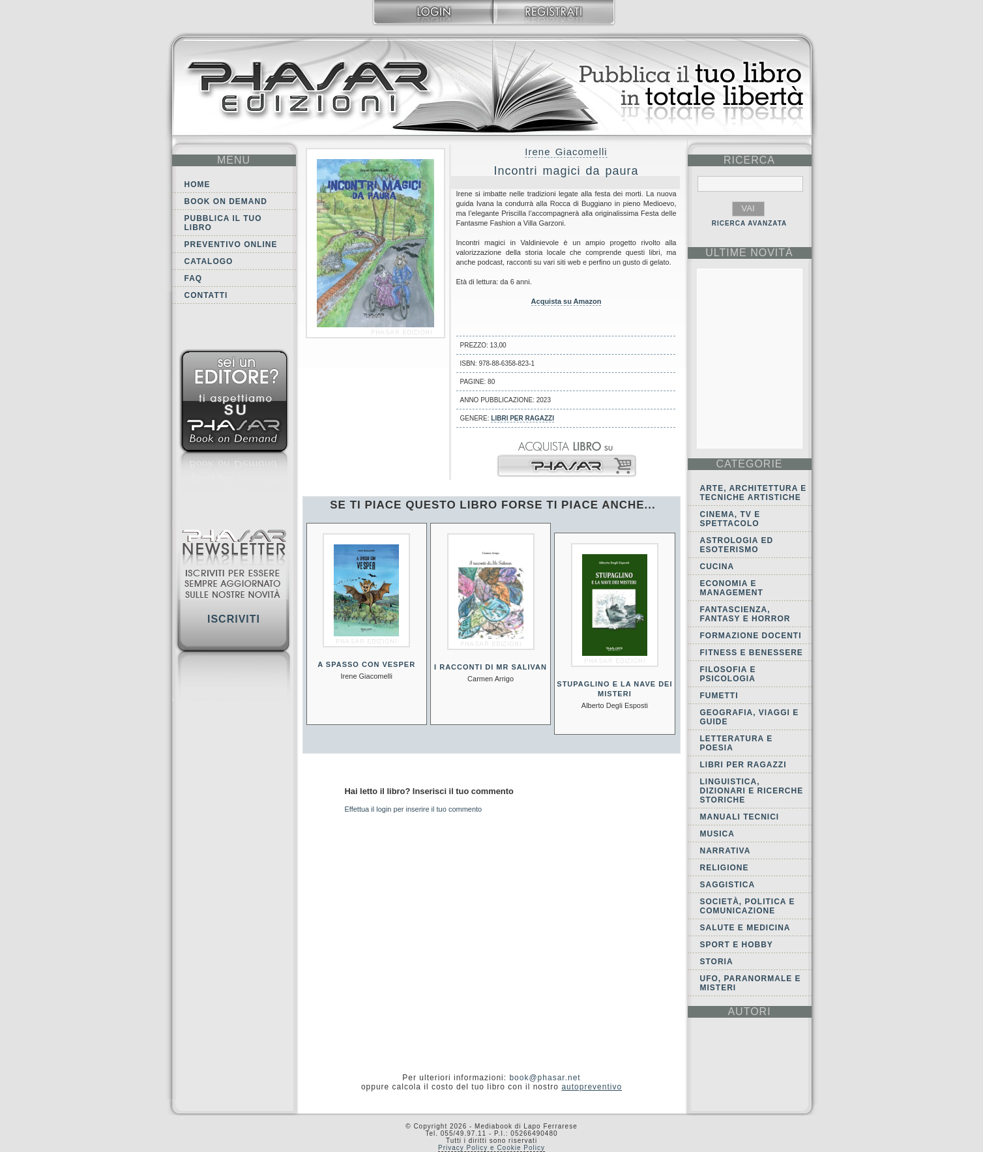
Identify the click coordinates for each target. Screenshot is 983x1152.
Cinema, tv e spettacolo (730, 519)
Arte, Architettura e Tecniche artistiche (753, 493)
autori (748, 1011)
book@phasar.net (544, 1077)
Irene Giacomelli (566, 151)
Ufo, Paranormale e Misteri (750, 983)
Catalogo (208, 261)
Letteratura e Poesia (736, 743)
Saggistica (728, 884)
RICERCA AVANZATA (749, 223)
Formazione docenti (751, 635)
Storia (716, 961)
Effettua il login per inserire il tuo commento (413, 809)
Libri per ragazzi (522, 418)
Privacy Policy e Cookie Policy (491, 1147)
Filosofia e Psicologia (728, 674)
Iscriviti (233, 619)
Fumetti (719, 695)
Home (197, 184)
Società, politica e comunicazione (747, 906)
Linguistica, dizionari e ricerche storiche (752, 791)
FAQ (193, 278)
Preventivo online (231, 244)
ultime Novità (749, 252)
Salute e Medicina (745, 927)
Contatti (206, 295)
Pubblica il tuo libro (223, 223)
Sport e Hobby (736, 944)
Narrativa (725, 850)
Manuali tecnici (740, 816)
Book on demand (225, 201)
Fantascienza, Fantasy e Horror (745, 614)
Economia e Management (731, 588)
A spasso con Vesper (366, 664)
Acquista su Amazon (566, 301)
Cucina (717, 566)
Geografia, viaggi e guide (749, 717)
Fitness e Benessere (751, 652)
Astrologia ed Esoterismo (737, 545)
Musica (717, 833)
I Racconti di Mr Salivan (490, 667)
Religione (724, 867)
